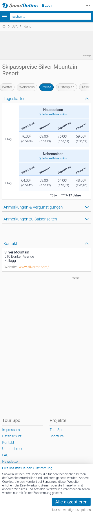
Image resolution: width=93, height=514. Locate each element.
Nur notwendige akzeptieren (71, 510)
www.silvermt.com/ (34, 267)
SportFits (56, 436)
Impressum (11, 430)
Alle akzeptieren (71, 502)
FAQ (5, 455)
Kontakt (8, 442)
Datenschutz (12, 436)
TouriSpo (56, 430)
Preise (46, 87)
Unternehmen (12, 449)
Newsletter (10, 461)
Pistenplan (66, 87)
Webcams (27, 87)
